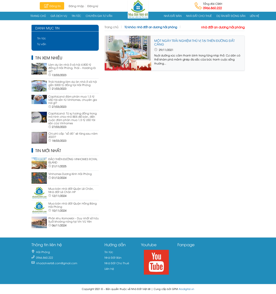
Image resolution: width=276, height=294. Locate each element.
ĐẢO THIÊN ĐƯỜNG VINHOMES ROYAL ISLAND (72, 160)
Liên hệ (254, 15)
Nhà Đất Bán (173, 15)
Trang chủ (38, 15)
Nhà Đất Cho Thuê (199, 15)
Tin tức (76, 15)
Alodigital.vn (186, 289)
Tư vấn (41, 44)
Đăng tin (52, 6)
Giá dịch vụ (59, 15)
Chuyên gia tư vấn (99, 15)
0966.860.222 (212, 8)
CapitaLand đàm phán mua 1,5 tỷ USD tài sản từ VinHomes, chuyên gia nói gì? (72, 99)
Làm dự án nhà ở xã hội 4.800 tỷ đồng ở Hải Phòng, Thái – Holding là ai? (72, 68)
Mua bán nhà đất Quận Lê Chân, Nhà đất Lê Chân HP (71, 190)
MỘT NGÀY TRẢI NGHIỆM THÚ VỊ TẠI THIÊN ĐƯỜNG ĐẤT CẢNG (194, 42)
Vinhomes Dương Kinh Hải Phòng (70, 174)
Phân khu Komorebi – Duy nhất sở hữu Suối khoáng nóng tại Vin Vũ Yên (73, 219)
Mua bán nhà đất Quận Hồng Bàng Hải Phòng (72, 204)
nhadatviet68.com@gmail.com (56, 263)
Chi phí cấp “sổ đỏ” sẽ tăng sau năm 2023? (73, 135)
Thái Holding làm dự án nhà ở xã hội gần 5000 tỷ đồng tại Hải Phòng (72, 83)
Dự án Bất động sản (230, 15)
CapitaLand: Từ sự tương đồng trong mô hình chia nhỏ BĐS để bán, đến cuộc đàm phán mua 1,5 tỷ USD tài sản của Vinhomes (72, 118)
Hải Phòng (43, 252)
